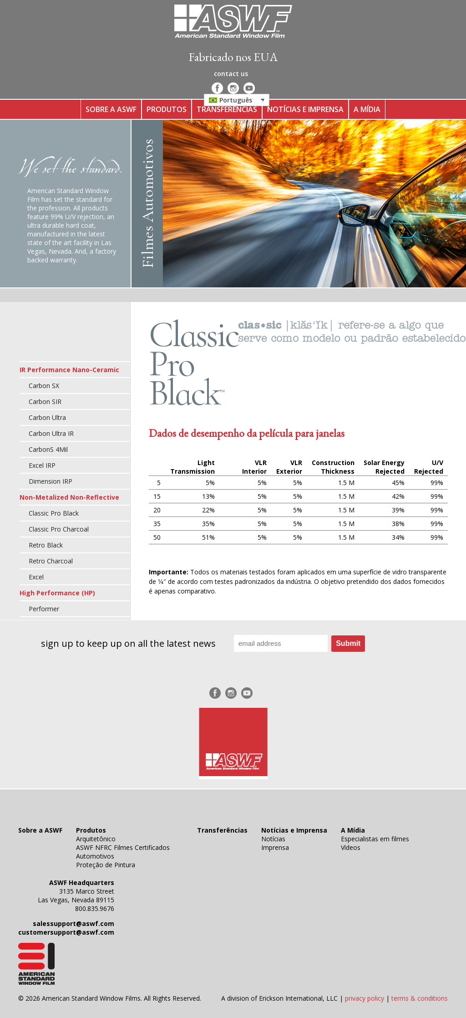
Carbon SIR (45, 401)
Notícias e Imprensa (305, 109)
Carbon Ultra (47, 417)
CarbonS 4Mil (48, 449)
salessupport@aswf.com (73, 923)
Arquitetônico (96, 838)
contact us (231, 73)
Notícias (273, 838)
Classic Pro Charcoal (59, 529)
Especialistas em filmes (375, 838)
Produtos (167, 109)
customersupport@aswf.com (66, 932)
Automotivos (95, 856)
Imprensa (275, 847)
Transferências (227, 109)
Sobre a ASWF (111, 109)
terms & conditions (419, 998)
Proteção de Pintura (105, 864)
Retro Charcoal (51, 561)
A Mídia (367, 109)
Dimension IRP (50, 481)
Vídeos (350, 847)
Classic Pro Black (54, 513)
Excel (36, 577)
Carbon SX (44, 385)
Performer (44, 608)
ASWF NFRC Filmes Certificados (123, 847)
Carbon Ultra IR (51, 433)
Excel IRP (42, 465)
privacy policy (364, 998)
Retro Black (46, 545)
